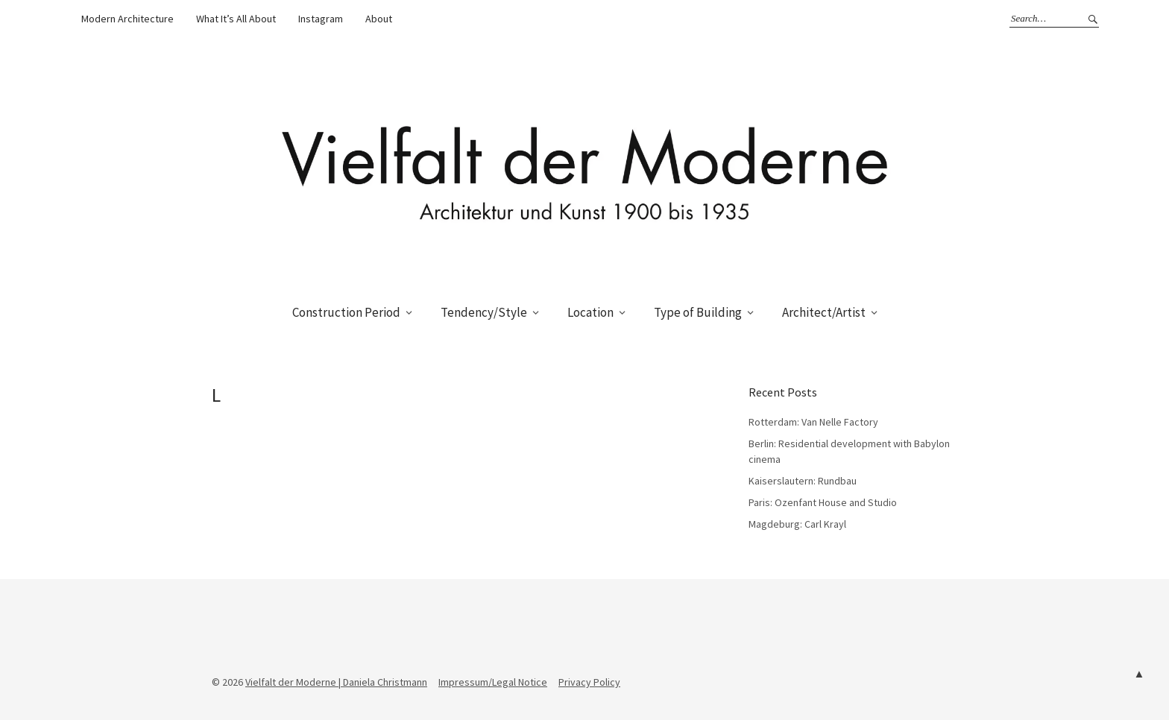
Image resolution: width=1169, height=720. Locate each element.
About (378, 18)
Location (590, 312)
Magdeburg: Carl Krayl (797, 524)
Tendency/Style (484, 312)
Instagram (320, 18)
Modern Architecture (127, 18)
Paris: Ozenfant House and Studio (823, 502)
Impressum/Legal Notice (492, 682)
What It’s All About (236, 18)
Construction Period (346, 312)
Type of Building (698, 312)
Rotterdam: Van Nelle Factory (813, 422)
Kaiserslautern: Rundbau (803, 480)
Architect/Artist (824, 312)
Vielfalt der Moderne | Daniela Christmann (336, 682)
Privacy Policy (589, 682)
